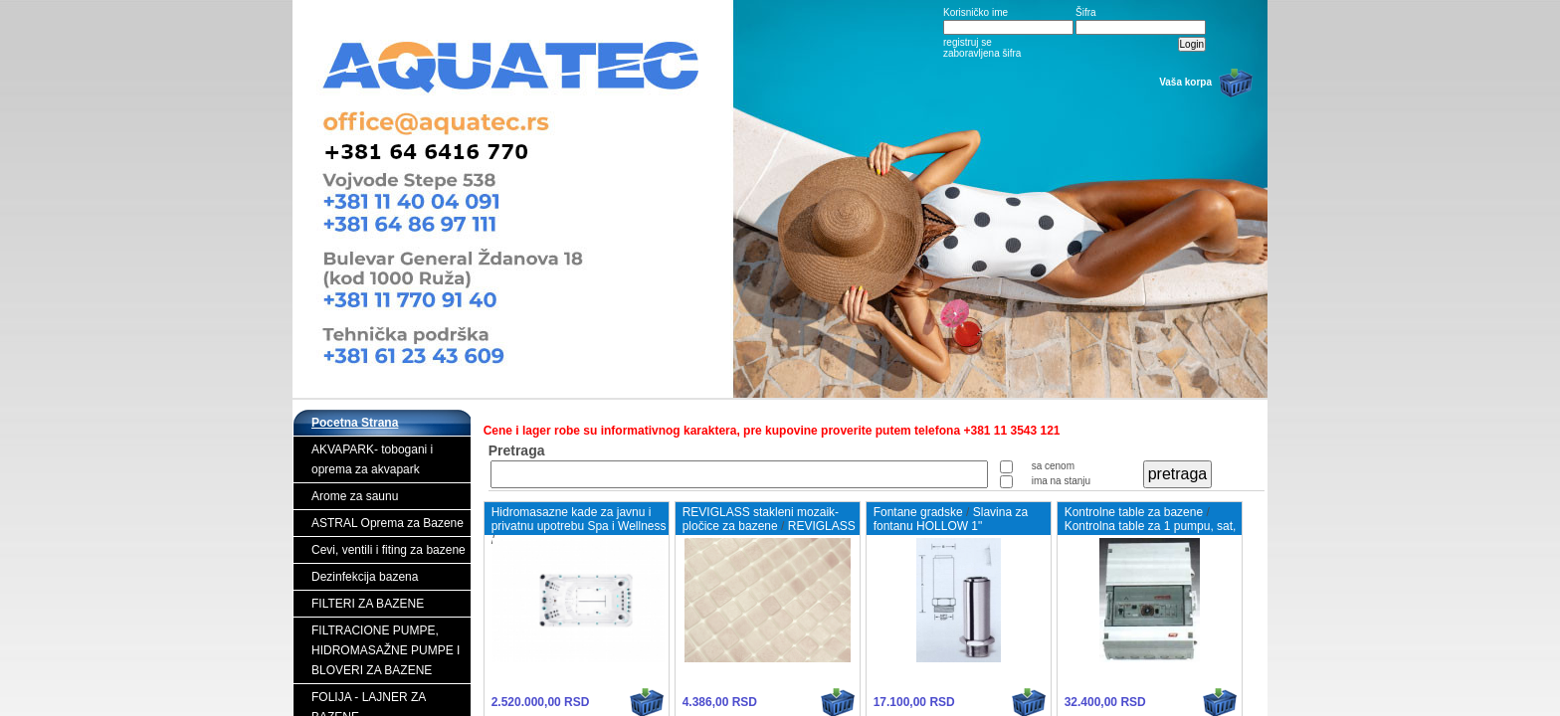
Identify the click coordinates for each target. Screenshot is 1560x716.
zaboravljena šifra (982, 53)
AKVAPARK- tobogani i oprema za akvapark (372, 459)
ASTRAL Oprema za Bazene (387, 523)
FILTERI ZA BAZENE (367, 604)
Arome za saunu (354, 496)
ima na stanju (1061, 480)
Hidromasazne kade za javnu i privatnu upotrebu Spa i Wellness (579, 519)
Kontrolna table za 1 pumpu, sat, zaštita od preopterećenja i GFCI (1151, 533)
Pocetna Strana (354, 423)
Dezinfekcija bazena (364, 577)
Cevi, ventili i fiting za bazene (388, 550)
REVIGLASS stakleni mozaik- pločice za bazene (760, 519)
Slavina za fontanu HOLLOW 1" (951, 519)
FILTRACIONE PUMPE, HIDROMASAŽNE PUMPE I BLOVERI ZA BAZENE (385, 650)
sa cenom (1053, 465)
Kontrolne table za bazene (1134, 512)
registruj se (967, 42)
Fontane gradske (918, 512)
